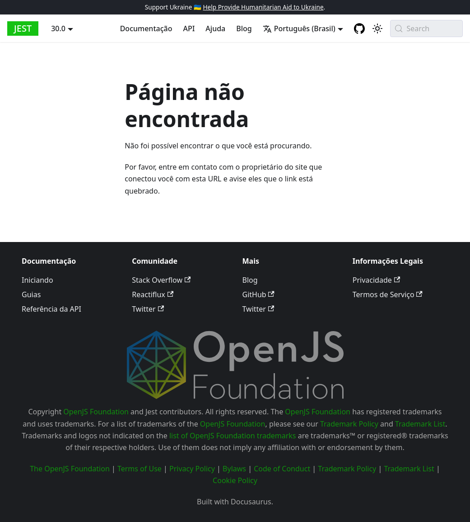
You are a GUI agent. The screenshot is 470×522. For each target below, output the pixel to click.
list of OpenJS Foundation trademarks (232, 436)
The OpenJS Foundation (70, 469)
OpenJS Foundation (96, 412)
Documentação (146, 28)
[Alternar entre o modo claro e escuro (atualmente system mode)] (377, 28)
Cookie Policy (235, 480)
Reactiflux (152, 294)
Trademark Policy (349, 424)
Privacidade (376, 280)
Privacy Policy (192, 469)
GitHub (258, 294)
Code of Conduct (282, 469)
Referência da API (51, 309)
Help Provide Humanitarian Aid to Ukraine (263, 7)
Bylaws (234, 469)
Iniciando (37, 280)
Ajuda (215, 28)
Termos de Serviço (388, 294)
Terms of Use (139, 469)
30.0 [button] (58, 28)
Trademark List (420, 424)
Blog (243, 28)
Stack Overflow (161, 280)
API (189, 28)
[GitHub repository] (359, 28)
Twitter (148, 309)
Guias (31, 294)
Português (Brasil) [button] (299, 28)
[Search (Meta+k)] (426, 28)
